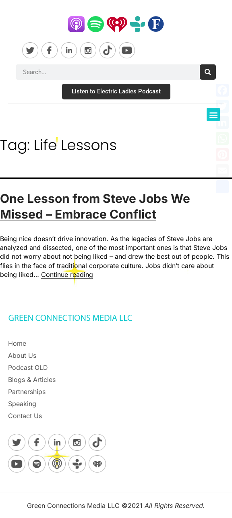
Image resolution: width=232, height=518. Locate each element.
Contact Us (25, 416)
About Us (22, 355)
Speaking (22, 404)
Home (17, 343)
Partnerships (27, 392)
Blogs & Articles (32, 380)
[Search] (208, 72)
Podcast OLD (28, 367)
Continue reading (67, 274)
